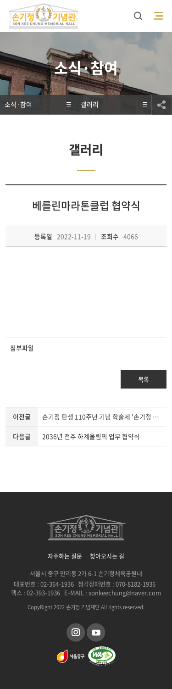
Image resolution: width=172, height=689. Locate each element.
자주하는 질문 (65, 556)
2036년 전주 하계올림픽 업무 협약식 (91, 436)
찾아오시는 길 (107, 556)
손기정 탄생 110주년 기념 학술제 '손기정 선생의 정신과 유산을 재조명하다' (104, 416)
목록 (143, 379)
